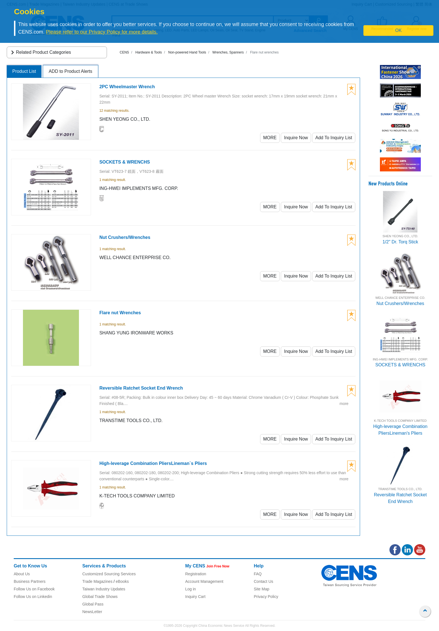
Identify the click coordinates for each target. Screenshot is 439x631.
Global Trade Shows (100, 596)
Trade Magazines (97, 581)
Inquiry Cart (195, 596)
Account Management (204, 581)
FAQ (258, 574)
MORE (270, 137)
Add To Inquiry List (333, 137)
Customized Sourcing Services (109, 574)
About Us (22, 574)
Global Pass (92, 604)
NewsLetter (92, 611)
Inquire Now (296, 137)
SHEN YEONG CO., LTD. (400, 236)
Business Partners (30, 581)
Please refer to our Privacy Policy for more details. (102, 32)
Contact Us (263, 581)
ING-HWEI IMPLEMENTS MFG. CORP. (400, 359)
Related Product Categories (40, 52)
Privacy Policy (266, 596)
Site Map (261, 589)
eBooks (122, 581)
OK (398, 30)
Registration (195, 574)
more (344, 403)
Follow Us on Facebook (34, 589)
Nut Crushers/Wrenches (400, 303)
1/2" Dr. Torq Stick (400, 241)
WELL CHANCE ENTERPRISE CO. (400, 297)
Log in (190, 589)
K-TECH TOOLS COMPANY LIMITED (400, 420)
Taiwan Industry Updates (103, 589)
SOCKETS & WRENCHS (400, 364)
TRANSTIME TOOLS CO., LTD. (400, 489)
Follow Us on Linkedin (33, 596)
